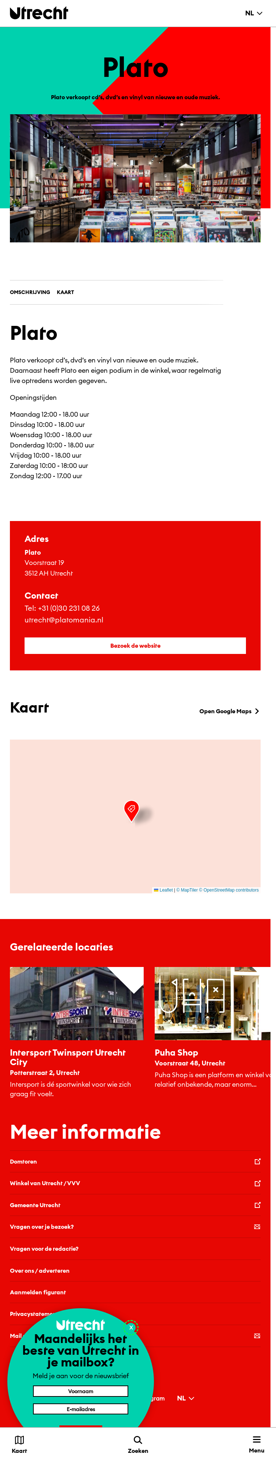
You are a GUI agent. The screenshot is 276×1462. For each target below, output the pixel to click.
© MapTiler (187, 890)
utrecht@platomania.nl (64, 619)
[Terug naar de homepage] (39, 12)
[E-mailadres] (80, 1408)
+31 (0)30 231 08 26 (69, 608)
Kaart (65, 292)
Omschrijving (30, 292)
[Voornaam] (80, 1390)
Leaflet (163, 890)
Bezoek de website (135, 645)
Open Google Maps (230, 711)
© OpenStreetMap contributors (229, 890)
